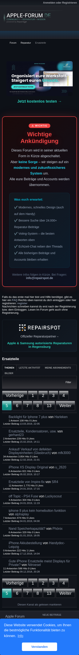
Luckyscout (53, 496)
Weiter (65, 405)
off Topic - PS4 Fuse (23, 496)
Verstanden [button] (39, 646)
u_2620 (60, 467)
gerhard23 (16, 435)
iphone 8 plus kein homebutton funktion (37, 510)
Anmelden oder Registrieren (60, 2)
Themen (9, 367)
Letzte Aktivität (29, 367)
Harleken (61, 417)
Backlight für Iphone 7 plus (28, 417)
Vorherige (15, 395)
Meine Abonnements (58, 367)
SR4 (55, 482)
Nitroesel (34, 565)
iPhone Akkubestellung (25, 543)
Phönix (57, 528)
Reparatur (26, 42)
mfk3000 (64, 453)
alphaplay (22, 514)
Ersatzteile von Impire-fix (27, 482)
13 (49, 405)
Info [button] (20, 636)
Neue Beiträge (52, 615)
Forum (13, 42)
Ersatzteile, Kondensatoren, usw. (32, 431)
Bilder (9, 373)
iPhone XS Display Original (28, 467)
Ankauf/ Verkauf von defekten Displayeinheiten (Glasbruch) (30, 451)
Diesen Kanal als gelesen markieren (39, 604)
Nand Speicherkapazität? (27, 528)
